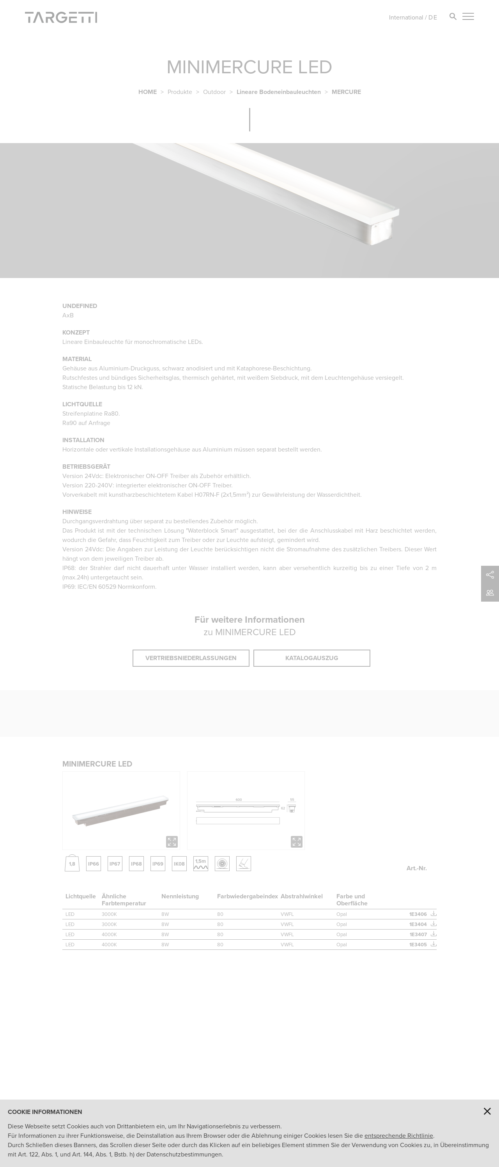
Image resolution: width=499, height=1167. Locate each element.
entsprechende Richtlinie (399, 1135)
